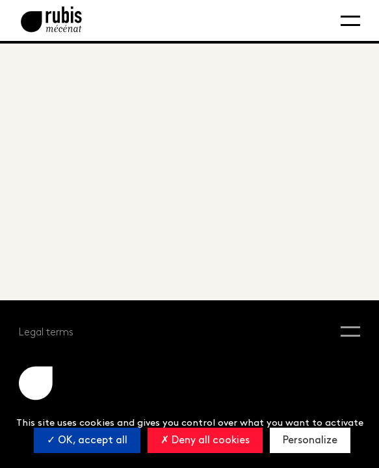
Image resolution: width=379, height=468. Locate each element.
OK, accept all (87, 440)
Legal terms (46, 332)
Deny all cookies (205, 440)
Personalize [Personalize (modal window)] (310, 440)
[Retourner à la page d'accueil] (51, 20)
